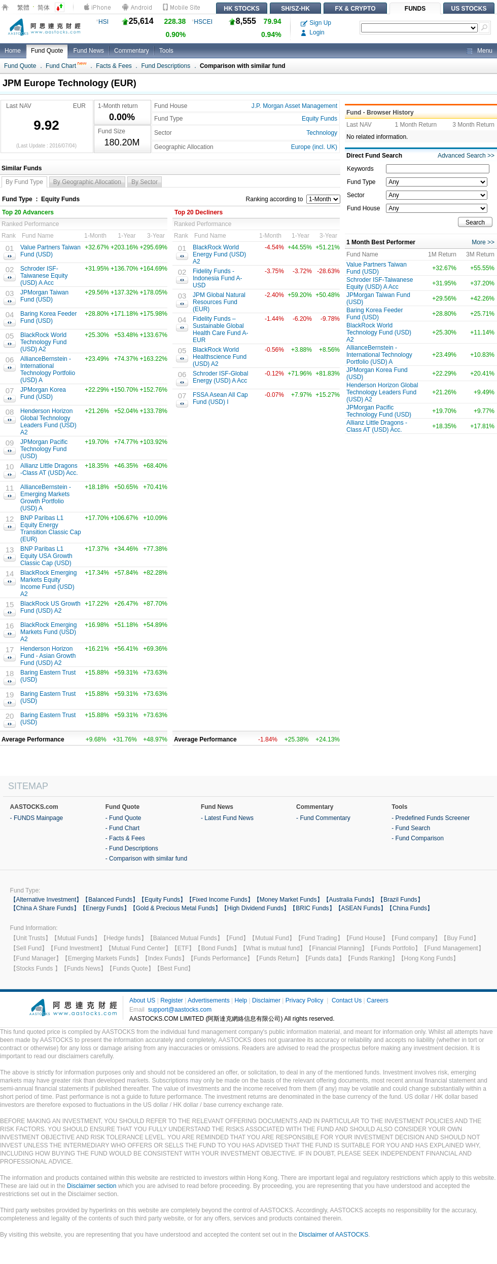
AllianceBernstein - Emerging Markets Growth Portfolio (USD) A (45, 498)
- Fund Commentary (323, 818)
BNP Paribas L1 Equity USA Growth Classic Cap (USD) (46, 556)
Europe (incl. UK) (314, 147)
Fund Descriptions (166, 65)
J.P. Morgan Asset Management (294, 105)
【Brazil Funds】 (400, 899)
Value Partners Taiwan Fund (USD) (50, 251)
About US (142, 1000)
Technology (321, 132)
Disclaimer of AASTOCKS (333, 1234)
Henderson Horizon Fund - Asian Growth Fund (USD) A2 (48, 655)
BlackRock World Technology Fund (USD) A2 (43, 342)
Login (313, 32)
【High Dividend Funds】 (255, 908)
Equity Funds (319, 118)
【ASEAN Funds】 (360, 908)
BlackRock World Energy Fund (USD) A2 (219, 254)
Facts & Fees (114, 65)
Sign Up (316, 22)
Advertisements (209, 1000)
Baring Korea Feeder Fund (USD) (48, 317)
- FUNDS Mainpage (36, 818)
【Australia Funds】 (350, 899)
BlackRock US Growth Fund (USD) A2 (50, 607)
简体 (44, 7)
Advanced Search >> (466, 155)
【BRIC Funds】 (312, 908)
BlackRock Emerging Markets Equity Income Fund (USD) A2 (48, 583)
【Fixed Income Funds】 (220, 899)
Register (171, 1000)
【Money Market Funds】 (288, 899)
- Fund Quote (123, 818)
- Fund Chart (122, 828)
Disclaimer (266, 1000)
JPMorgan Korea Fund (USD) (43, 393)
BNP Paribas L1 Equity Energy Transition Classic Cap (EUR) (50, 528)
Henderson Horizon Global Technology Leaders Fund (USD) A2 (48, 421)
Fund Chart (66, 65)
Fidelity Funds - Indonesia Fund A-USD (217, 278)
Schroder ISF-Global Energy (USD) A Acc (220, 377)
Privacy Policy (305, 1000)
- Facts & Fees (125, 838)
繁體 (23, 7)
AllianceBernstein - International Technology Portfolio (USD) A (47, 369)
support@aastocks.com (180, 1009)
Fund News (88, 50)
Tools (166, 50)
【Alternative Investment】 (46, 899)
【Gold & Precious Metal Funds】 (175, 908)
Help (240, 1000)
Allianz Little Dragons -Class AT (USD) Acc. (49, 469)
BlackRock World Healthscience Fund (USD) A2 (219, 356)
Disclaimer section (91, 1185)
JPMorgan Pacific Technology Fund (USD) (43, 449)
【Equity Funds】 (162, 899)
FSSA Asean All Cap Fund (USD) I (220, 398)
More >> (483, 242)
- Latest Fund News (227, 818)
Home (13, 50)
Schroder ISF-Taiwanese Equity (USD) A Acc (43, 275)
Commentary (131, 50)
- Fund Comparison (418, 838)
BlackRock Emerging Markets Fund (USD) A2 (48, 632)
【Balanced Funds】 (110, 899)
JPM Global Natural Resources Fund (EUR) (219, 302)
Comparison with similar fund (243, 65)
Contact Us (347, 1000)
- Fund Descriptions (131, 848)
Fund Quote (47, 50)
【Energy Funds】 (105, 908)
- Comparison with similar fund (146, 858)
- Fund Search (411, 828)
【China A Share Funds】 (45, 908)
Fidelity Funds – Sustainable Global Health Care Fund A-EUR (220, 329)
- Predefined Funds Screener (431, 818)
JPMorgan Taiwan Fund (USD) (44, 296)
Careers (377, 1000)
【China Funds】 (409, 908)
